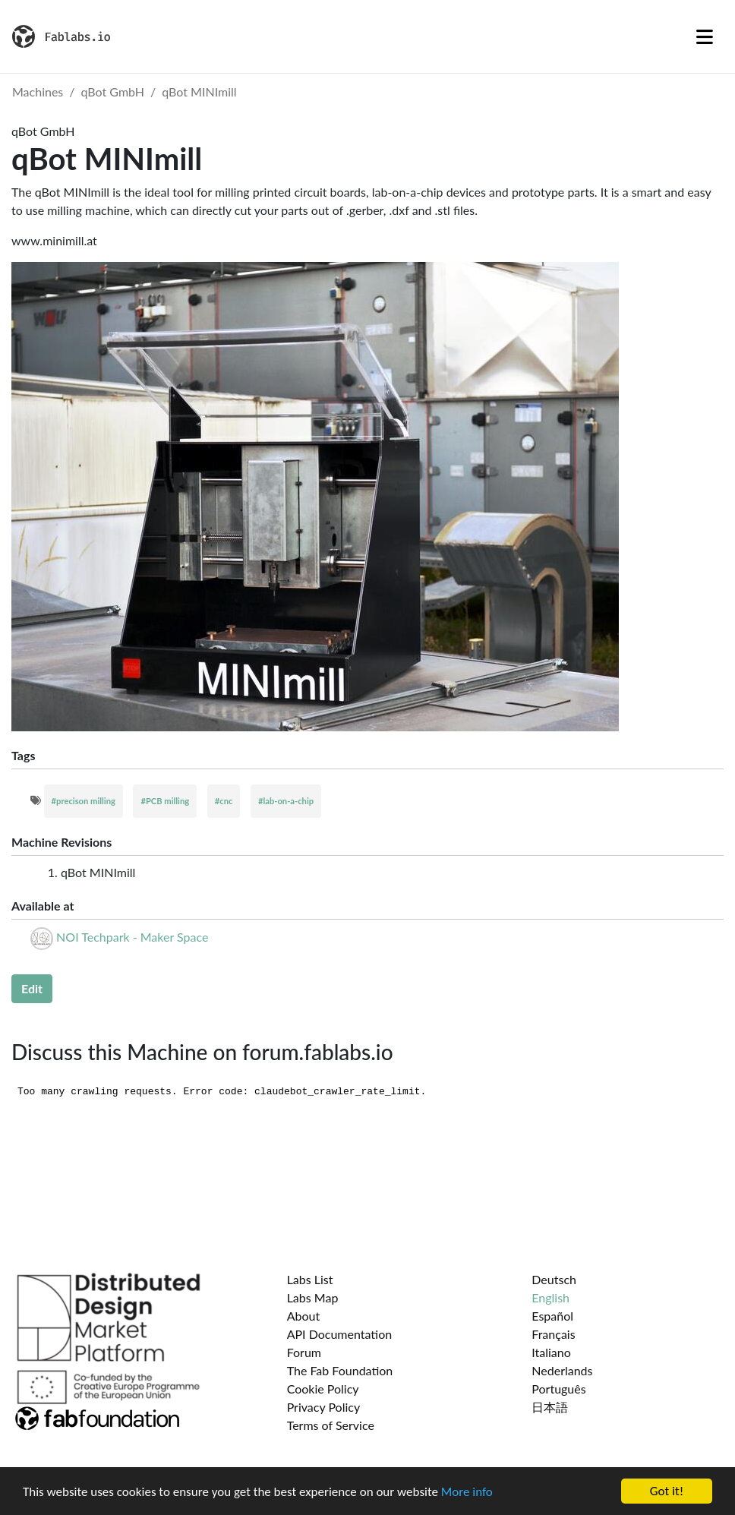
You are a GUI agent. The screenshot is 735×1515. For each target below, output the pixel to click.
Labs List (310, 1279)
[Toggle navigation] (704, 36)
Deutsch (554, 1279)
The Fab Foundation (340, 1370)
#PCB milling (164, 801)
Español (552, 1315)
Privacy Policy (324, 1407)
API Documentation (340, 1334)
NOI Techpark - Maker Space (132, 937)
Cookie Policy (323, 1388)
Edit (32, 988)
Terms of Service (330, 1425)
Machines (37, 91)
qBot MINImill (199, 91)
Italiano (551, 1352)
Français (553, 1334)
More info (467, 1492)
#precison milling (83, 801)
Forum (304, 1352)
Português (558, 1388)
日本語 (550, 1407)
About (303, 1315)
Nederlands (562, 1370)
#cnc (224, 801)
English (550, 1297)
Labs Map (313, 1297)
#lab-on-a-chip (286, 801)
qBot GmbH (113, 91)
